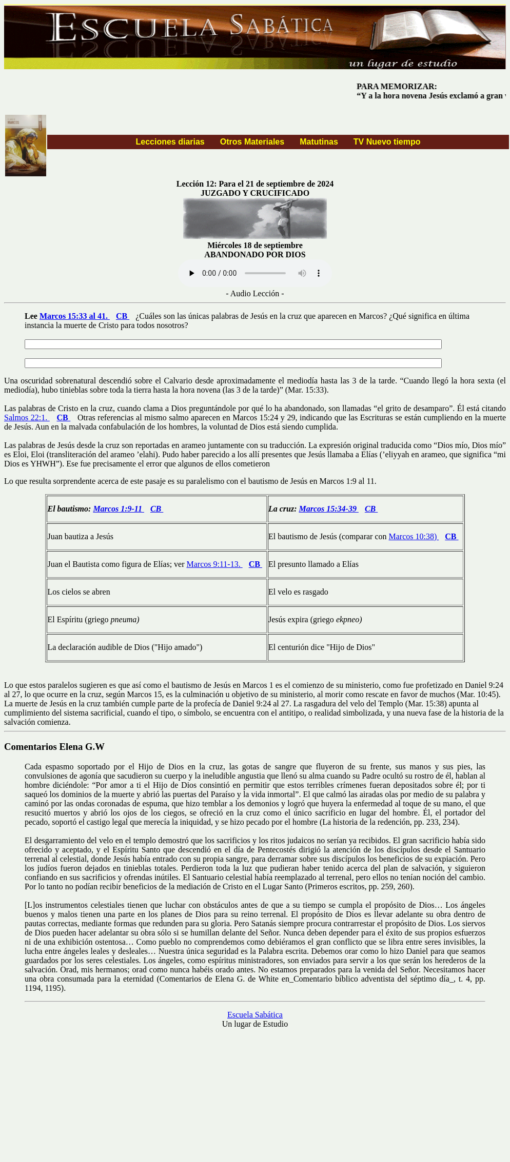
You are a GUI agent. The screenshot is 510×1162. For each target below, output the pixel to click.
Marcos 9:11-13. (215, 564)
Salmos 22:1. (27, 417)
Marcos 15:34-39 (328, 508)
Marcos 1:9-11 (118, 508)
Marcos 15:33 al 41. (75, 316)
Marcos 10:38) (414, 536)
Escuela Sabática (255, 1014)
